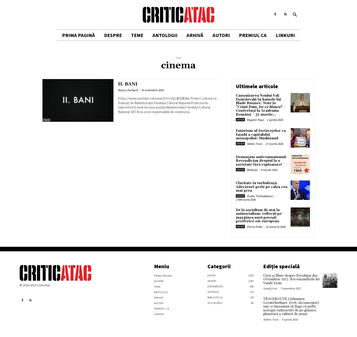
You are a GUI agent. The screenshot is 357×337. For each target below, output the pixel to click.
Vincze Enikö (254, 227)
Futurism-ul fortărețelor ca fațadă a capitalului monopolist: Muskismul (261, 135)
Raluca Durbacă (128, 90)
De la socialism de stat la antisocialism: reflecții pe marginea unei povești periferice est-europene (259, 216)
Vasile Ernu (270, 288)
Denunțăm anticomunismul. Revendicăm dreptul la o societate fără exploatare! (261, 161)
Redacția (252, 170)
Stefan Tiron (254, 144)
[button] (294, 14)
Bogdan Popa (255, 120)
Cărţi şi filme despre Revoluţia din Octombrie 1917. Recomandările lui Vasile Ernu (291, 279)
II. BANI (128, 84)
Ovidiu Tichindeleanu (260, 196)
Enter (240, 119)
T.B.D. (46, 120)
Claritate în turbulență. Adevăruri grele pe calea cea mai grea (261, 187)
